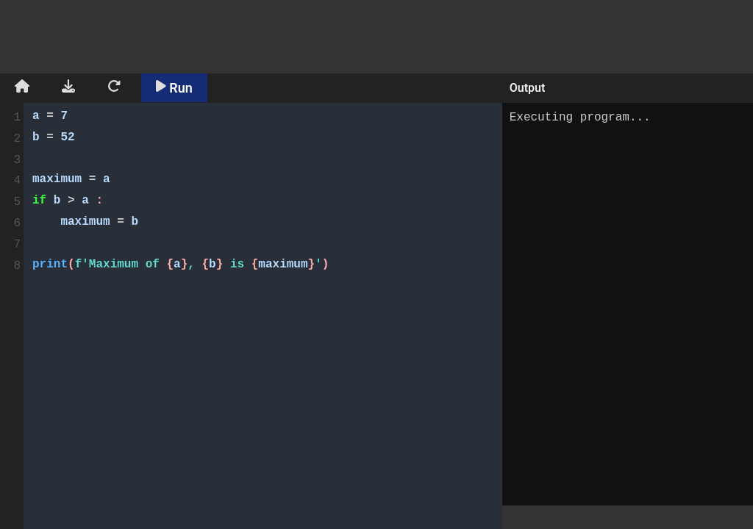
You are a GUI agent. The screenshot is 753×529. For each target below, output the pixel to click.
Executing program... (627, 304)
